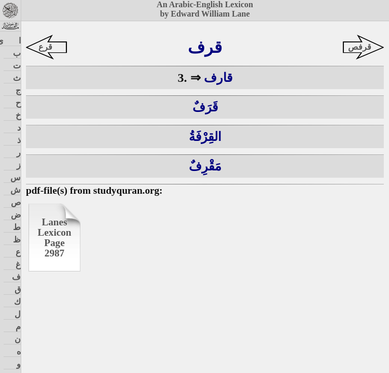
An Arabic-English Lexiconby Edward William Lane (205, 9)
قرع (45, 46)
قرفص (359, 46)
